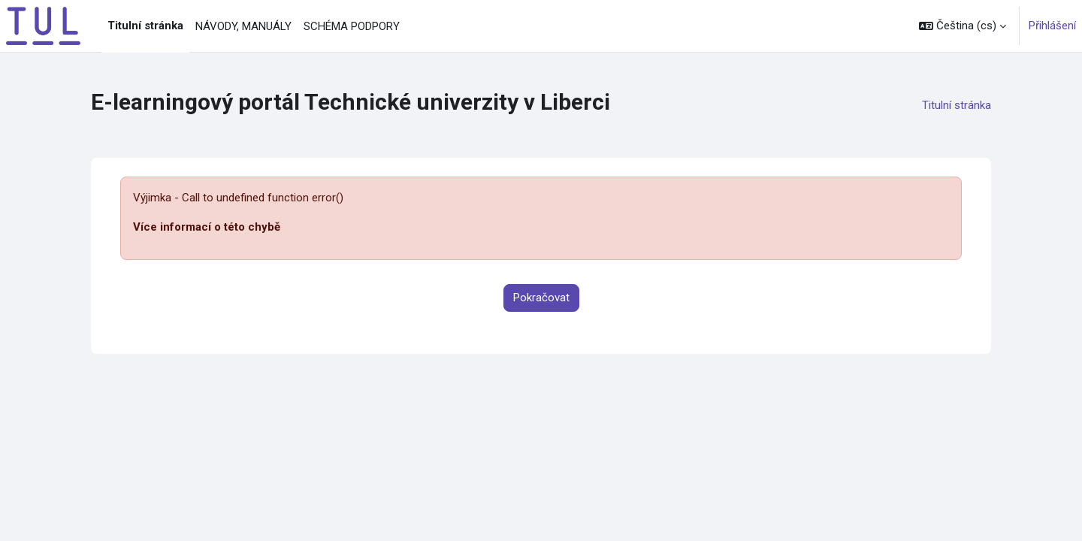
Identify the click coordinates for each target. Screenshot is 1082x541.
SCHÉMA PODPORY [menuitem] (352, 26)
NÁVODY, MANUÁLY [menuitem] (243, 26)
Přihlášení (1052, 25)
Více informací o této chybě (206, 227)
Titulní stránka (956, 105)
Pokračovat (541, 297)
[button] (962, 26)
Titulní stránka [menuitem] (145, 25)
